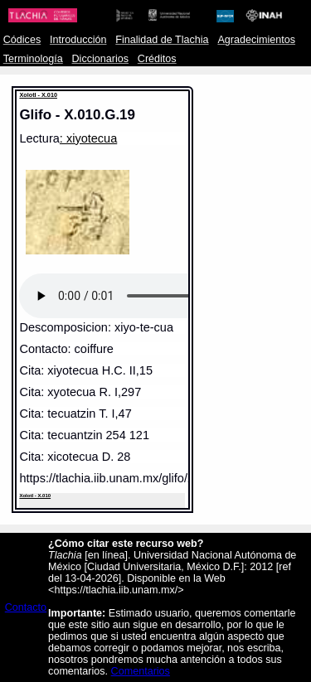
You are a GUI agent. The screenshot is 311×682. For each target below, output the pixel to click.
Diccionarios (100, 59)
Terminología (33, 59)
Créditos (157, 59)
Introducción (78, 40)
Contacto (25, 607)
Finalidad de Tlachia (161, 40)
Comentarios (140, 671)
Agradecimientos (256, 40)
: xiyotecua (88, 138)
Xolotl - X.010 (38, 95)
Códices (22, 40)
